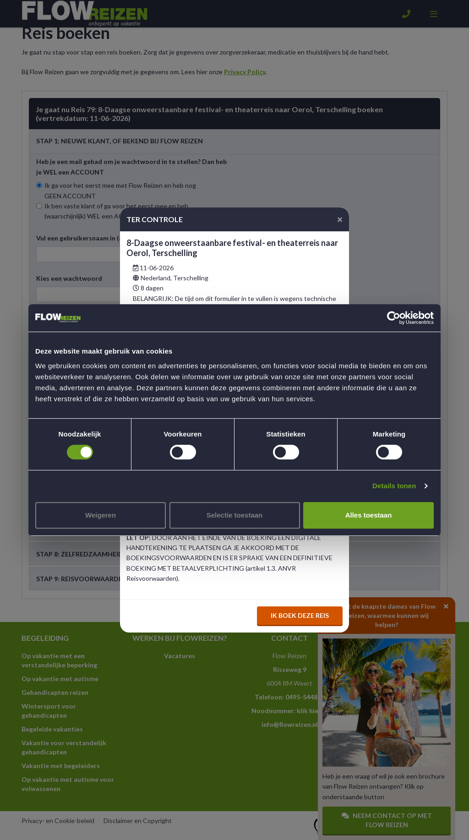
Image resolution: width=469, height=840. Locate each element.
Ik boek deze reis (300, 615)
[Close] (340, 218)
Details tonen (394, 486)
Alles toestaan (368, 515)
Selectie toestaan (235, 515)
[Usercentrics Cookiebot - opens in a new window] (394, 318)
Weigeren (100, 515)
